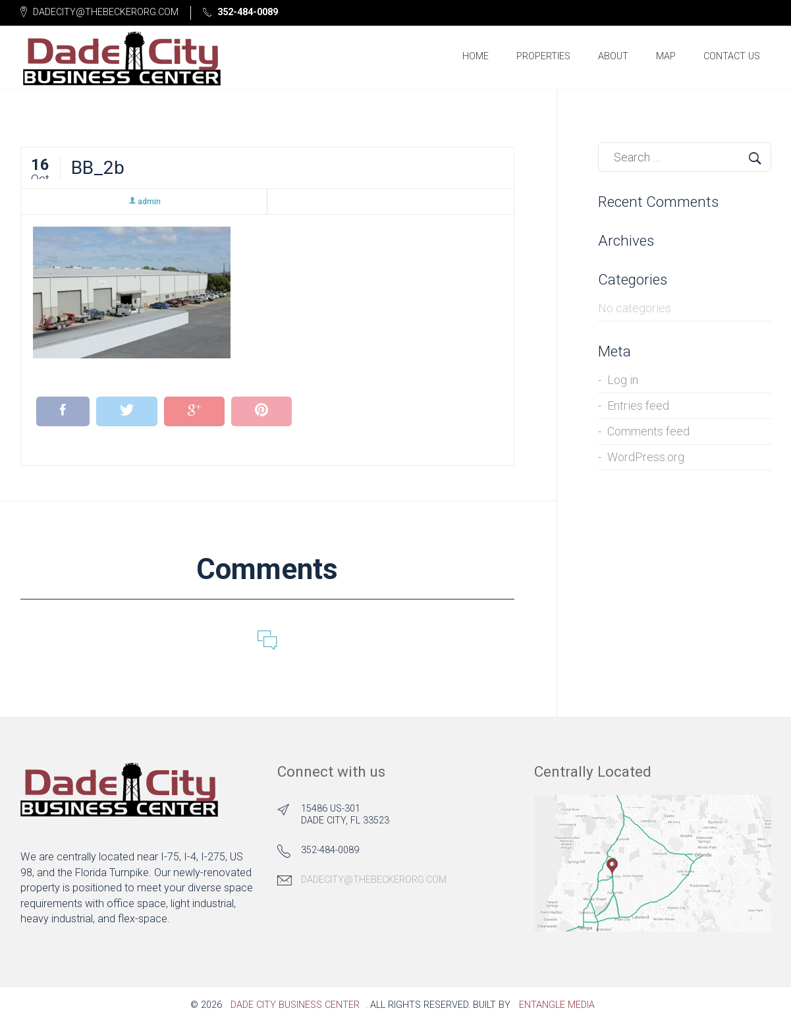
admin (143, 206)
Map (666, 59)
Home (475, 59)
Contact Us (731, 59)
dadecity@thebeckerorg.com (374, 884)
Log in (622, 384)
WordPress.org (645, 461)
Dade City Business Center (295, 1009)
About (613, 59)
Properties (543, 59)
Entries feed (638, 410)
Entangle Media (557, 1009)
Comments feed (648, 436)
